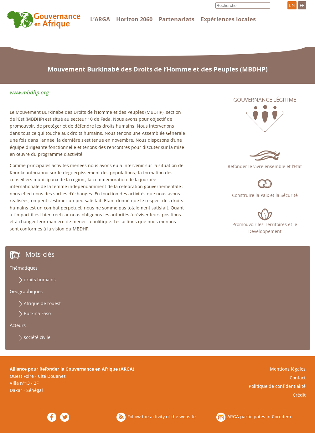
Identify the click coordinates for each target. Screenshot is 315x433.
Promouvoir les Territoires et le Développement (264, 227)
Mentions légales (288, 369)
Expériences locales (228, 19)
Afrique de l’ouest (42, 303)
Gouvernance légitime (264, 99)
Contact (298, 378)
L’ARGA (100, 19)
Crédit (299, 395)
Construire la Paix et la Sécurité (265, 195)
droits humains (40, 280)
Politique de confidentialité (277, 386)
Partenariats (176, 19)
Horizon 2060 (134, 19)
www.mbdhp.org (29, 92)
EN (292, 5)
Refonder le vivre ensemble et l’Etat (265, 166)
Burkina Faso (37, 313)
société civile (37, 337)
